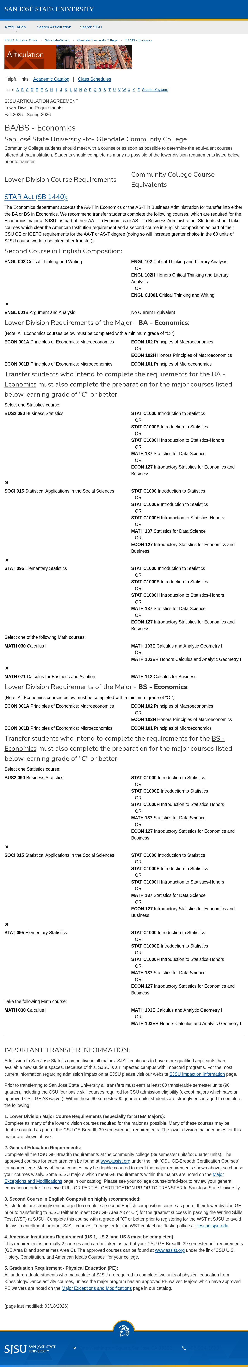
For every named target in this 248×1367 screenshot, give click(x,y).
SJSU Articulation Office (20, 40)
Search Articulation (54, 27)
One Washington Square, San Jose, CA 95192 (125, 1348)
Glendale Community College (97, 40)
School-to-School (57, 40)
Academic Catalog (51, 79)
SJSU (49, 9)
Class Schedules (94, 79)
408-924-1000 (203, 1348)
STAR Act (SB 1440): (36, 196)
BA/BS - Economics (138, 40)
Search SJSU (91, 27)
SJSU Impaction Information (197, 1074)
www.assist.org (115, 1161)
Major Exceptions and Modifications (97, 1288)
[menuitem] (16, 27)
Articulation (15, 27)
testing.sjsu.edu (212, 1225)
